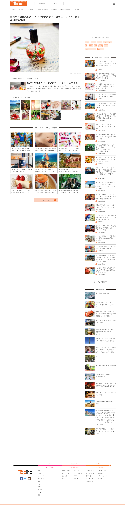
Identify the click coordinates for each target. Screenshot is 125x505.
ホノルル (100, 42)
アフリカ (40, 489)
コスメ (100, 45)
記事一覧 (42, 3)
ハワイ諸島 (30, 9)
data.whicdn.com (77, 73)
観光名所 (64, 476)
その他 (76, 478)
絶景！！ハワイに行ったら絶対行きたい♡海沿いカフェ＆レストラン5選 (105, 228)
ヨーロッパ (41, 476)
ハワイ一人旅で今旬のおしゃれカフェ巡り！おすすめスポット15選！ (105, 137)
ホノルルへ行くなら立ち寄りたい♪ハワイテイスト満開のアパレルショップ (105, 270)
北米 (22, 9)
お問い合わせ (89, 481)
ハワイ (87, 42)
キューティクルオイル (91, 49)
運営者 (100, 478)
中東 (39, 484)
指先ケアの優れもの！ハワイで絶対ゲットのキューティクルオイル (55, 9)
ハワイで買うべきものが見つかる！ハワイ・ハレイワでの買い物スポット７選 (105, 217)
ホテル (64, 478)
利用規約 (100, 473)
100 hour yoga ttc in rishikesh (105, 365)
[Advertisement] (100, 25)
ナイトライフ (65, 473)
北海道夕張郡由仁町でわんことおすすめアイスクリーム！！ (105, 332)
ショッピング (77, 470)
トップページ (13, 9)
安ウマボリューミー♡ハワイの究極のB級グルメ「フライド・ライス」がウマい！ (105, 159)
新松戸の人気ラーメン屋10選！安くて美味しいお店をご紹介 (105, 431)
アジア (39, 473)
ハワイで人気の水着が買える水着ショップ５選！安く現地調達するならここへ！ (105, 76)
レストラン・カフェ (79, 473)
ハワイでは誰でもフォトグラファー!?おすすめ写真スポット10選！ (105, 105)
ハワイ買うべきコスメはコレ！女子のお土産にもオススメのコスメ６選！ (105, 86)
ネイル (105, 45)
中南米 (39, 487)
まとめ (39, 492)
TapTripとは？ (102, 470)
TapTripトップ (90, 470)
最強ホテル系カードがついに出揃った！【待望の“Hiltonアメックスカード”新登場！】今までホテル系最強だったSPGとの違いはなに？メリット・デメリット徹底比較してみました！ (105, 417)
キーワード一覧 (90, 473)
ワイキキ (93, 42)
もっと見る (46, 200)
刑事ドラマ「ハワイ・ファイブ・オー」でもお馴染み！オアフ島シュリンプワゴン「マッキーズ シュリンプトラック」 (105, 172)
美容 (96, 45)
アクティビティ (66, 470)
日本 (39, 470)
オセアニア (41, 478)
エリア (56, 3)
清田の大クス (100, 356)
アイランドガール (108, 42)
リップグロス (101, 49)
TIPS (75, 476)
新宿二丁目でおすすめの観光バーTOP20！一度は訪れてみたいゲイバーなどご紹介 (105, 350)
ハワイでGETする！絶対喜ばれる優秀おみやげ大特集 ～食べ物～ (105, 238)
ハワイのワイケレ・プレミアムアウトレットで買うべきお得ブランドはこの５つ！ (105, 116)
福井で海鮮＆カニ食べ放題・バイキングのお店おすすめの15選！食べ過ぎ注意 (105, 314)
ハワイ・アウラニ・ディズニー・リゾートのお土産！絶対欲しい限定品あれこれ (105, 197)
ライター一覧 (89, 478)
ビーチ (90, 45)
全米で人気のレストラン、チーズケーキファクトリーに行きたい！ (105, 126)
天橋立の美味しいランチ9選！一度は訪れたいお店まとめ (105, 305)
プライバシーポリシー (104, 476)
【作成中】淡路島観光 (103, 293)
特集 (39, 495)
